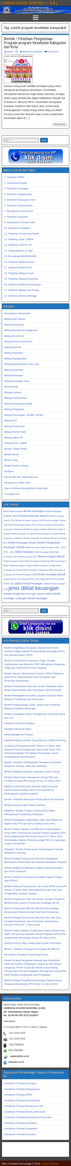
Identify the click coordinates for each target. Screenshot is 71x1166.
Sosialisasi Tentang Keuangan (20, 1083)
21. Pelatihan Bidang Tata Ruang (21, 290)
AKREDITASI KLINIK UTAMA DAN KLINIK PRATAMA (32, 943)
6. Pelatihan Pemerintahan (18, 205)
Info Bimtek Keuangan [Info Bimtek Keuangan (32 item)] (22, 574)
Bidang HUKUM (12, 347)
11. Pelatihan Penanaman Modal (21, 233)
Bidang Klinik (11, 386)
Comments (53, 51)
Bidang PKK (10, 420)
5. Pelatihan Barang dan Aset (19, 199)
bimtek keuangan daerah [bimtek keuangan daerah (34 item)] (33, 515)
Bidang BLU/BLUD (14, 336)
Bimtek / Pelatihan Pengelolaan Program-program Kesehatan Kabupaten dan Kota (35, 42)
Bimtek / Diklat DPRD (15, 448)
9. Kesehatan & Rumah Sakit (19, 222)
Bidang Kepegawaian (15, 358)
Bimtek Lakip (11, 460)
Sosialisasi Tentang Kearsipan (20, 1134)
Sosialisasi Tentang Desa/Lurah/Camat (24, 1111)
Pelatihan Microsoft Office (17, 729)
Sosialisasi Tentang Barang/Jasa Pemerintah (28, 1117)
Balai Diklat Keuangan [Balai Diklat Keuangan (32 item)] (13, 511)
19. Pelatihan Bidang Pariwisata (21, 278)
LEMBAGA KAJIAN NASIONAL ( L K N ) (29, 3)
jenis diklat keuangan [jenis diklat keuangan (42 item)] (33, 588)
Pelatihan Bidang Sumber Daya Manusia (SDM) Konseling (35, 740)
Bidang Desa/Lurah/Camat (18, 341)
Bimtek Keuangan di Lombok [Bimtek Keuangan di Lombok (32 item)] (46, 534)
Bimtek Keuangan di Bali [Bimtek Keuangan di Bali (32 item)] (47, 525)
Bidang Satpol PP (13, 437)
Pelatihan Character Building (19, 723)
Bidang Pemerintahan (15, 398)
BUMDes (9, 471)
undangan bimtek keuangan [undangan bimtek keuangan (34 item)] (31, 598)
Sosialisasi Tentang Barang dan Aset (23, 1106)
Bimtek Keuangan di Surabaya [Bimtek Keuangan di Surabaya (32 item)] (37, 538)
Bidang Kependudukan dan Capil (21, 364)
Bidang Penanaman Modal (18, 403)
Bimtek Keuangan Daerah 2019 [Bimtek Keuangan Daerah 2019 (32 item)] (29, 520)
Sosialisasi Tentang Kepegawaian (22, 1089)
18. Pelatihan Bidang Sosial (18, 273)
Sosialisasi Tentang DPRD (18, 1094)
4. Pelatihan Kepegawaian (18, 194)
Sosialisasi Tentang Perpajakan (20, 1128)
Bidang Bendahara (14, 324)
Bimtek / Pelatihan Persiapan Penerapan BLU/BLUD (31, 949)
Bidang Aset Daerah (15, 319)
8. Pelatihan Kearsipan (16, 216)
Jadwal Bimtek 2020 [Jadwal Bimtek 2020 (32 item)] (48, 579)
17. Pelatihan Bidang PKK (18, 267)
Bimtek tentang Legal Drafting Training (24, 805)
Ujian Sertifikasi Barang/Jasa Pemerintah (26, 488)
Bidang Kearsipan (13, 352)
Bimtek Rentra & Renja (16, 465)
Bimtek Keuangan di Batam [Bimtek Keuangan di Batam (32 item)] (35, 529)
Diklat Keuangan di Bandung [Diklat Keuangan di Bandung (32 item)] (36, 561)
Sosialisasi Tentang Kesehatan (20, 1123)
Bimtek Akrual (11, 454)
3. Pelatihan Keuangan (16, 188)
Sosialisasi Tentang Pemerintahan (22, 1100)
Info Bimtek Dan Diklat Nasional (21, 477)
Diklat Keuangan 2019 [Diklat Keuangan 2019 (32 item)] (44, 552)
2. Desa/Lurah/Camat (15, 183)
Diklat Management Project (18, 734)
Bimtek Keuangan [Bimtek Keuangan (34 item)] (33, 511)
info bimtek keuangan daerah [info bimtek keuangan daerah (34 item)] (49, 574)
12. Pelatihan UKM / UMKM (18, 239)
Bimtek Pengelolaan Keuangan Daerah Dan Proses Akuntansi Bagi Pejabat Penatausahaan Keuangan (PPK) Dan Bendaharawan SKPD (34, 651)
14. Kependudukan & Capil (18, 250)
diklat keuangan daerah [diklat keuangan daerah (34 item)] (51, 556)
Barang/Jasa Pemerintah (17, 313)
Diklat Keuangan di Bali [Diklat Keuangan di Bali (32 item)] (13, 561)
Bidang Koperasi (13, 392)
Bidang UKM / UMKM (15, 443)
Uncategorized (12, 494)
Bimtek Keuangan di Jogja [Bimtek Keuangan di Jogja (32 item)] (22, 534)
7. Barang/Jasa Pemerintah (18, 211)
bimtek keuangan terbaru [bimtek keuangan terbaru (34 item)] (22, 542)
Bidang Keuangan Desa (16, 381)
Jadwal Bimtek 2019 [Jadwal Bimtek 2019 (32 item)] (30, 579)
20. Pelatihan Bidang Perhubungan (22, 284)
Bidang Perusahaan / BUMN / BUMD (23, 415)
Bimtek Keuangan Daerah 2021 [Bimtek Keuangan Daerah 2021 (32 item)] (22, 525)
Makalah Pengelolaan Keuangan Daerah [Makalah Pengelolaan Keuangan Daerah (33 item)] (23, 594)
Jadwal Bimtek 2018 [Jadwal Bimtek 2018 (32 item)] (12, 579)
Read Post (59, 124)
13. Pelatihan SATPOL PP (18, 245)
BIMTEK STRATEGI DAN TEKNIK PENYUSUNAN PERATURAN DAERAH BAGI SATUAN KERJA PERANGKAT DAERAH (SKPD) (31, 790)
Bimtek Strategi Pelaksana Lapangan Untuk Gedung (31, 771)
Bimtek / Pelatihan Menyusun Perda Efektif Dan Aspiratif (34, 799)
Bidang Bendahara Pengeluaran (21, 330)
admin (10, 51)
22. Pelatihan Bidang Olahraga (20, 295)
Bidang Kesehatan (32, 51)
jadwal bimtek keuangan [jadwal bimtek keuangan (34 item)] (29, 583)
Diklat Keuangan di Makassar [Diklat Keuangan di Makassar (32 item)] (35, 570)
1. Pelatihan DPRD (14, 177)
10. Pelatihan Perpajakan (17, 228)
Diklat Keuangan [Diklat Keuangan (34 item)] (24, 551)
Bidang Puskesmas (14, 426)
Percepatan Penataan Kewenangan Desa (26, 954)
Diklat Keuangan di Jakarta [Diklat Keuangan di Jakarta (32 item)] (21, 565)
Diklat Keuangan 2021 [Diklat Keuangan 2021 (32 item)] (27, 557)
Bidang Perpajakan (14, 409)
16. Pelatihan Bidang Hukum (19, 262)
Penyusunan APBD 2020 (17, 482)
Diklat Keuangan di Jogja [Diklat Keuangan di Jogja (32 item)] (44, 565)
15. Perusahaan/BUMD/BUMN (20, 256)
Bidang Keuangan (13, 375)
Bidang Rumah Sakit (15, 431)
